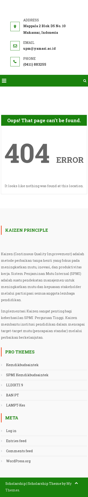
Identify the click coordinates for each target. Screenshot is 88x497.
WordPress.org (18, 461)
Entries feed (16, 441)
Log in (11, 431)
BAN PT (12, 395)
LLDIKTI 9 (14, 385)
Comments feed (19, 451)
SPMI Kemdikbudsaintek (27, 375)
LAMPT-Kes (15, 405)
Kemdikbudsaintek (22, 365)
